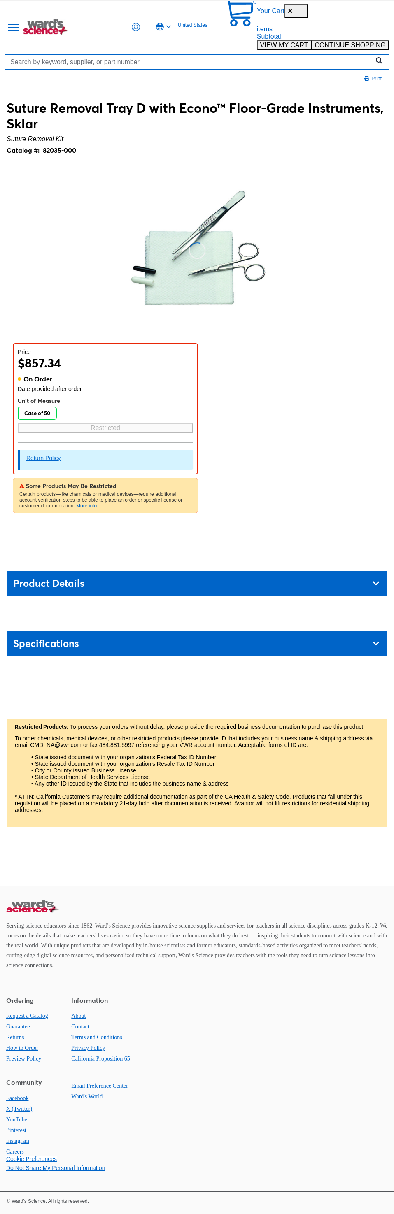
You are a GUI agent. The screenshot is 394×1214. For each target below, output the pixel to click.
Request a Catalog (27, 1016)
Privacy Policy (88, 1048)
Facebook (17, 1098)
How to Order (22, 1048)
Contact (80, 1026)
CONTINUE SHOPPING (350, 45)
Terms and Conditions (96, 1037)
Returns (15, 1037)
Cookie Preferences (31, 1159)
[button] (136, 27)
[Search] (189, 62)
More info (86, 506)
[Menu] (12, 27)
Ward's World (87, 1096)
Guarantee (18, 1026)
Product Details (196, 583)
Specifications (196, 643)
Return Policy (43, 458)
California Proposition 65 (100, 1059)
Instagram (17, 1141)
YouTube (16, 1119)
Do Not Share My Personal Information (55, 1168)
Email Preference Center (99, 1086)
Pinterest (16, 1130)
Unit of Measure (39, 401)
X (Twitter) (19, 1109)
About (78, 1016)
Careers (15, 1152)
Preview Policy (23, 1059)
